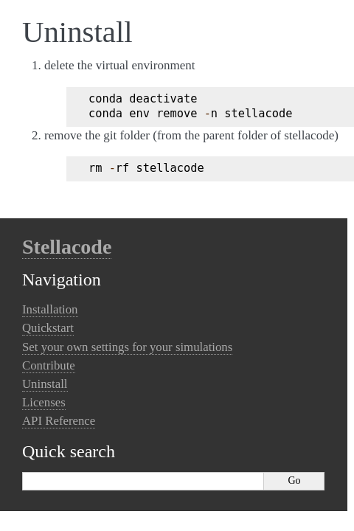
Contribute (48, 365)
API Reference (58, 421)
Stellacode (66, 246)
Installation (50, 309)
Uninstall (45, 384)
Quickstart (48, 328)
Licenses (44, 402)
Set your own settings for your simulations (127, 347)
